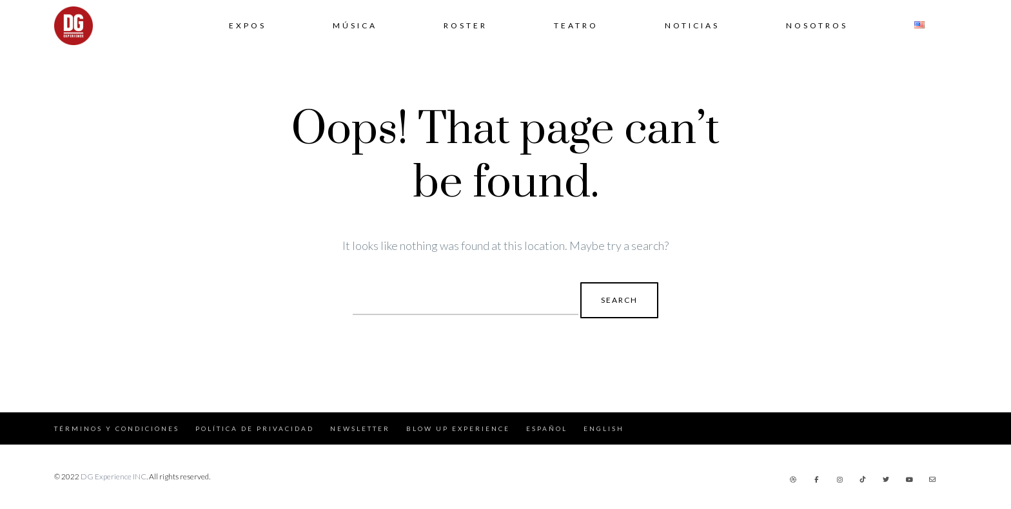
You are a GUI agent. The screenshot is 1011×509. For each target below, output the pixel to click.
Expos (247, 25)
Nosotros (817, 25)
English (604, 428)
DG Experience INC (113, 476)
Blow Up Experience (458, 428)
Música (355, 25)
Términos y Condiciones (116, 428)
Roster (465, 25)
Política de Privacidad (254, 428)
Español (546, 428)
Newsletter (360, 428)
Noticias (692, 25)
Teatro (576, 25)
